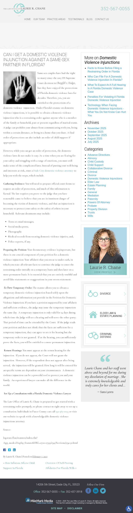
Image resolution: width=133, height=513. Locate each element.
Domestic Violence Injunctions (105, 178)
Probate (92, 205)
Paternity (93, 199)
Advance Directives (99, 154)
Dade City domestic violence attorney (53, 170)
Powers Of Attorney (99, 202)
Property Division (97, 209)
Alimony (92, 158)
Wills (90, 215)
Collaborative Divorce (100, 168)
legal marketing (78, 503)
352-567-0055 (115, 9)
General (92, 192)
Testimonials (76, 19)
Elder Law (93, 182)
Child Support (95, 165)
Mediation (93, 195)
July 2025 (93, 141)
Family (91, 188)
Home (27, 19)
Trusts (91, 212)
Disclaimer (74, 508)
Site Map (57, 508)
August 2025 (95, 138)
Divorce (92, 175)
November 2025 (97, 128)
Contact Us (102, 19)
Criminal (92, 171)
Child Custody (96, 161)
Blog (89, 19)
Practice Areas (56, 19)
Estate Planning (97, 185)
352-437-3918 (74, 491)
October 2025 (95, 131)
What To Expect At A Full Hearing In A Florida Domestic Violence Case (107, 88)
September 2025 (97, 135)
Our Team (39, 19)
